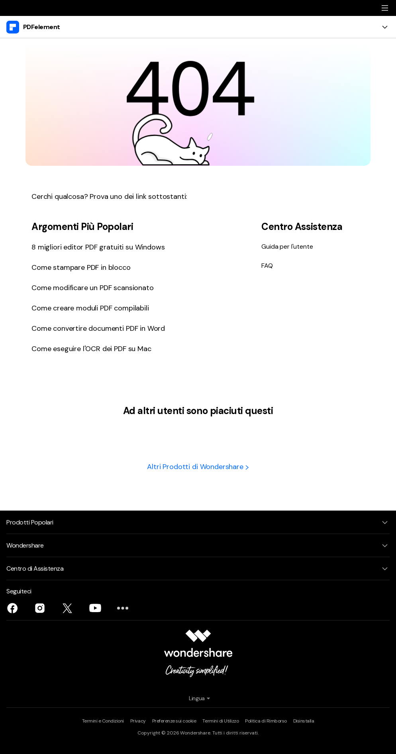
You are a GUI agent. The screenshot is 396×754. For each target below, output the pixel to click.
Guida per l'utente (287, 246)
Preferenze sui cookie (174, 721)
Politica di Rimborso (265, 721)
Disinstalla (303, 721)
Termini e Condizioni (103, 721)
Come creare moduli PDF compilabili (90, 308)
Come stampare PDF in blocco (81, 267)
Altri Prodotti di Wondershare (198, 466)
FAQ (267, 265)
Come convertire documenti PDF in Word (98, 328)
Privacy (138, 721)
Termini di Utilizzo (220, 721)
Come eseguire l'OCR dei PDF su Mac (91, 348)
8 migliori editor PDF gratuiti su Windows (98, 247)
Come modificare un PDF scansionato (92, 288)
